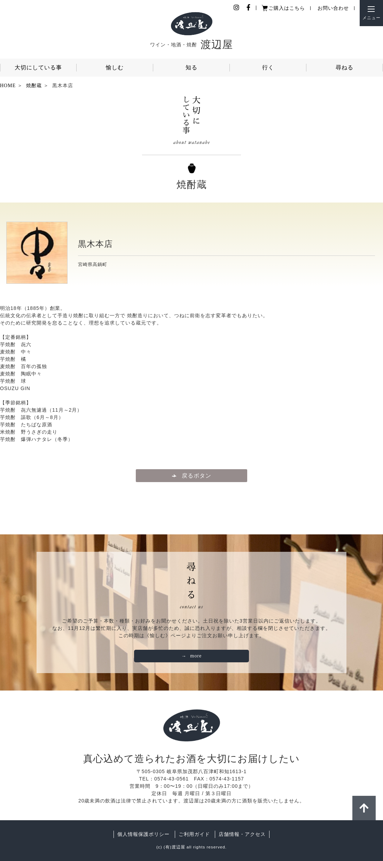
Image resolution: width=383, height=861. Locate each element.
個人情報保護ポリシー (143, 834)
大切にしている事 (38, 67)
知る (191, 67)
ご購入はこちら (286, 8)
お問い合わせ (333, 8)
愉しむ (115, 67)
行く (268, 67)
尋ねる (344, 67)
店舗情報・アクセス (242, 834)
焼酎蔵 (34, 85)
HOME (8, 85)
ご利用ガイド (194, 834)
